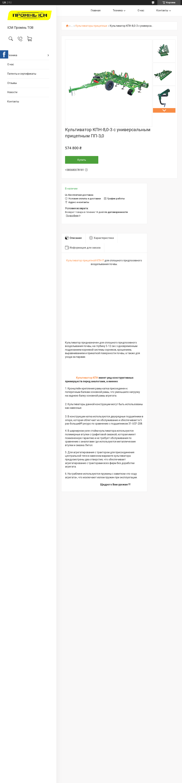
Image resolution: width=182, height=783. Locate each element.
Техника (12, 55)
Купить (81, 159)
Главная (96, 10)
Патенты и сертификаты (21, 73)
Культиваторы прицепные (91, 26)
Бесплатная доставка (80, 195)
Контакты (13, 101)
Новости (12, 92)
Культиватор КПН (87, 377)
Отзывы (12, 83)
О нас (10, 64)
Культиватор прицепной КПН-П (85, 260)
